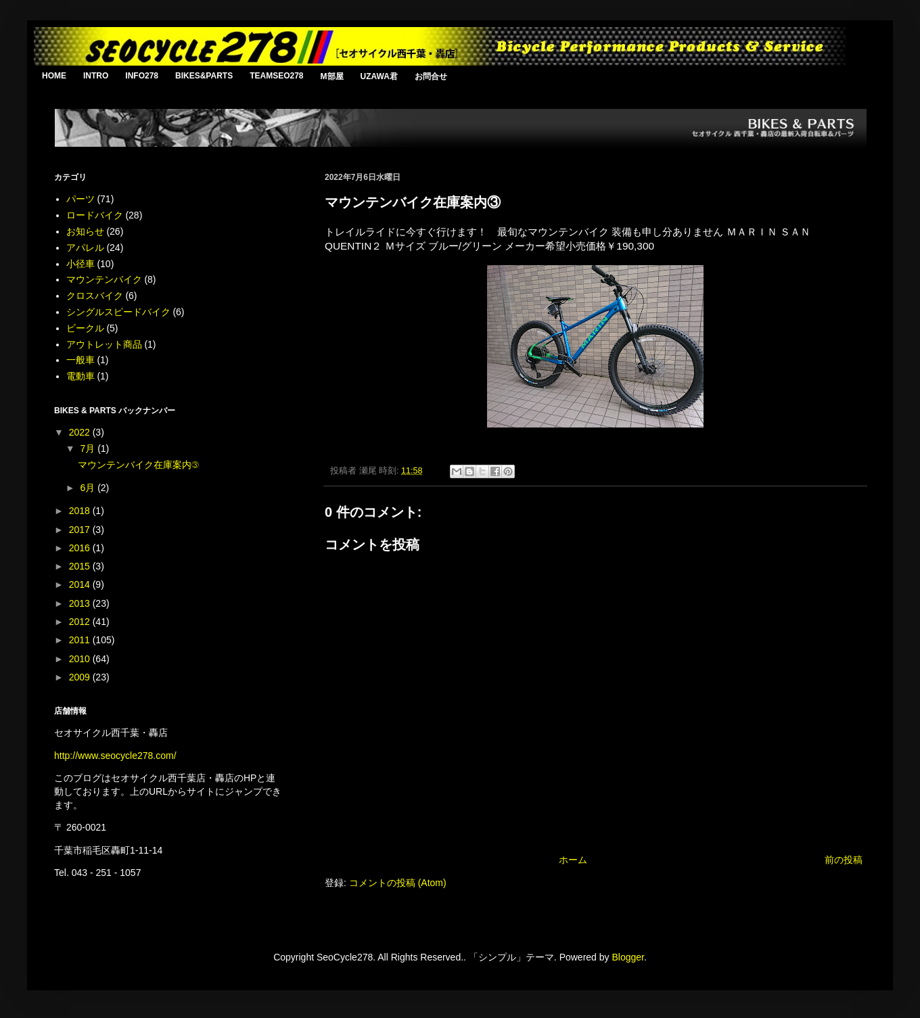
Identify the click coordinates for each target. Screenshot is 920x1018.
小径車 (80, 263)
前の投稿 (843, 859)
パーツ (80, 198)
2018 (81, 510)
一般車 (80, 359)
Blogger (627, 957)
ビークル (85, 328)
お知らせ (85, 231)
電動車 (80, 376)
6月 (88, 487)
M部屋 (332, 76)
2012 (81, 621)
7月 (88, 448)
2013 (81, 603)
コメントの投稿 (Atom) (397, 882)
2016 (81, 547)
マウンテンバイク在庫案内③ (138, 464)
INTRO (95, 75)
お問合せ (431, 76)
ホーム (573, 859)
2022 (81, 432)
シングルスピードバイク (118, 311)
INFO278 (141, 75)
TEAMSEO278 (276, 75)
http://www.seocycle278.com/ (115, 755)
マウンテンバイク (104, 279)
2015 (81, 566)
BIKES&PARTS (204, 75)
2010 (81, 658)
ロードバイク (94, 215)
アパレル (85, 247)
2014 (81, 584)
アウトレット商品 (104, 344)
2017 (81, 529)
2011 (81, 639)
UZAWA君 (379, 76)
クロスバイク (94, 295)
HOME (54, 75)
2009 (81, 677)
